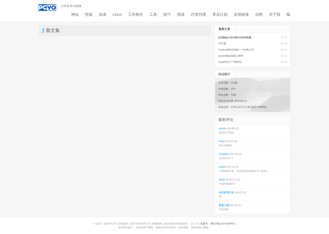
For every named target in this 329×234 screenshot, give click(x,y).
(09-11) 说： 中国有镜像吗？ (230, 181)
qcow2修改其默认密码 (230, 55)
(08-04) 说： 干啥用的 (231, 207)
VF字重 (222, 43)
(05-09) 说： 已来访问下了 (231, 156)
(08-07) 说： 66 (233, 194)
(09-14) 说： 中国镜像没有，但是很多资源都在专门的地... (244, 169)
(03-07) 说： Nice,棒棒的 (229, 143)
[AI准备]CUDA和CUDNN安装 (234, 37)
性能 (89, 14)
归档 (259, 14)
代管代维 (198, 14)
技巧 (167, 14)
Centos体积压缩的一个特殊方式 (236, 49)
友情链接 (241, 14)
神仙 (75, 14)
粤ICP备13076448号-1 (223, 223)
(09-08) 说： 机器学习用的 (230, 130)
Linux (117, 14)
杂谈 (102, 14)
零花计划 (219, 14)
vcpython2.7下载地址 (230, 61)
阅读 (181, 14)
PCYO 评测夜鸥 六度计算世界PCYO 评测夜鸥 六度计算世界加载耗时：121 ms (154, 223)
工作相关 (135, 14)
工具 (153, 14)
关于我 (274, 14)
